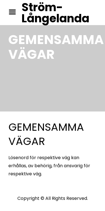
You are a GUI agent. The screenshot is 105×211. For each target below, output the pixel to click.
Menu (14, 12)
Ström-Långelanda (55, 13)
